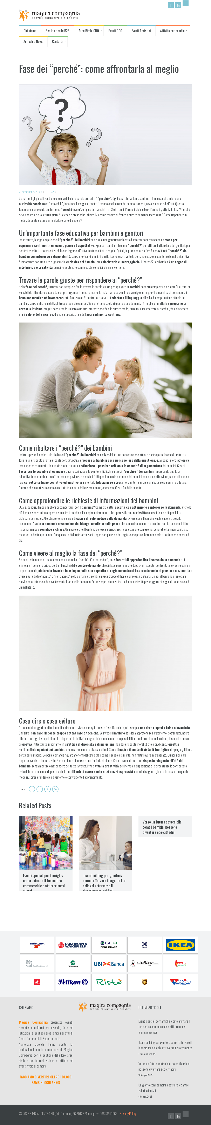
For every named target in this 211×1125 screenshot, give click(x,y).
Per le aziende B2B (57, 30)
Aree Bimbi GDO (89, 30)
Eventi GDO (115, 30)
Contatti (57, 41)
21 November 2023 (28, 192)
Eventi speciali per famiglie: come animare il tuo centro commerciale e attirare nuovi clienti (44, 883)
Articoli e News (33, 41)
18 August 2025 (145, 1075)
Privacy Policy (128, 1113)
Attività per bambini (172, 30)
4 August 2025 (145, 1096)
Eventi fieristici (141, 30)
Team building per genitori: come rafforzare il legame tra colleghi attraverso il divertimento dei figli (104, 883)
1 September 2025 (147, 1053)
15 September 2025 (147, 1032)
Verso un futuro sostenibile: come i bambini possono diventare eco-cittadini (162, 827)
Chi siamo (30, 30)
